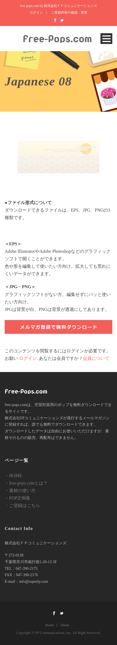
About (64, 625)
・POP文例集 (17, 498)
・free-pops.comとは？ (26, 483)
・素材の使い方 (20, 490)
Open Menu (106, 38)
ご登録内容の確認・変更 (69, 12)
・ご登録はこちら (22, 505)
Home (49, 625)
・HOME (13, 475)
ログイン (36, 12)
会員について (96, 358)
